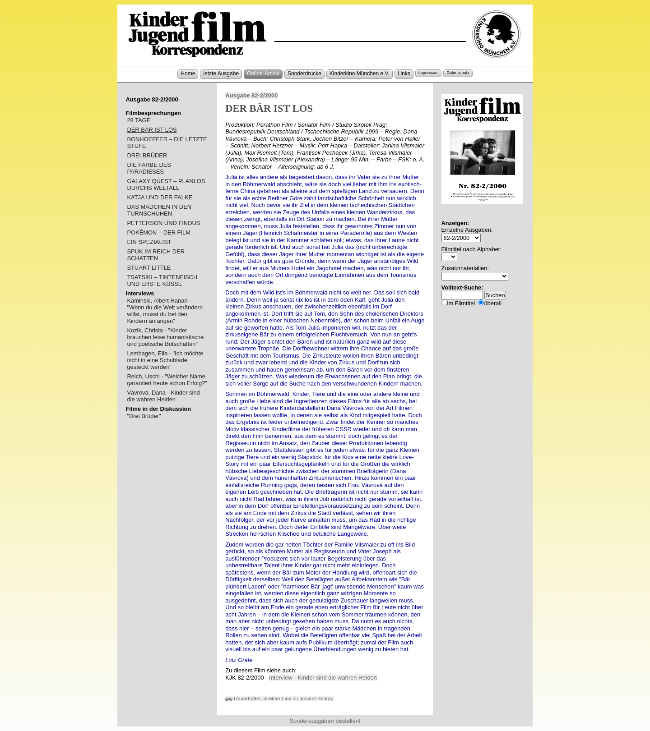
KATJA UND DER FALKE (159, 197)
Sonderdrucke (304, 73)
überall (492, 303)
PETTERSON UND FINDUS (163, 223)
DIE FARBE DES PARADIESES (149, 168)
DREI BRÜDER (147, 155)
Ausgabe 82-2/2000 (251, 95)
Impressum (428, 72)
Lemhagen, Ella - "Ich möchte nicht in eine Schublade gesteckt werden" (165, 360)
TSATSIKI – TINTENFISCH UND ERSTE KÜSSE (162, 280)
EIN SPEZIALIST (149, 242)
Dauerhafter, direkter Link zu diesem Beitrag (279, 698)
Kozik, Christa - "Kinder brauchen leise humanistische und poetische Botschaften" (165, 337)
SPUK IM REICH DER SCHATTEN (156, 255)
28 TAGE (138, 120)
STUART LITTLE (149, 267)
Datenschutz (457, 72)
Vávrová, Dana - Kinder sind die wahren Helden (163, 396)
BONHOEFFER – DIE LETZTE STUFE (167, 142)
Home (188, 73)
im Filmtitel (461, 303)
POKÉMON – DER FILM (158, 232)
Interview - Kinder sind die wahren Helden (323, 677)
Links (404, 73)
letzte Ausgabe (221, 73)
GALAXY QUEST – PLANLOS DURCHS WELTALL (166, 184)
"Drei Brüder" (144, 416)
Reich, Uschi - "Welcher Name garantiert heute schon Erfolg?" (167, 379)
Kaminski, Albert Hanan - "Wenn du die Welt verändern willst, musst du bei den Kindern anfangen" (165, 310)
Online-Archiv (263, 73)
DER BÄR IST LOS (151, 129)
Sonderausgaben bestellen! (324, 720)
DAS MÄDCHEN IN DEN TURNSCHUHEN (159, 210)
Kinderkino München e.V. (360, 73)
